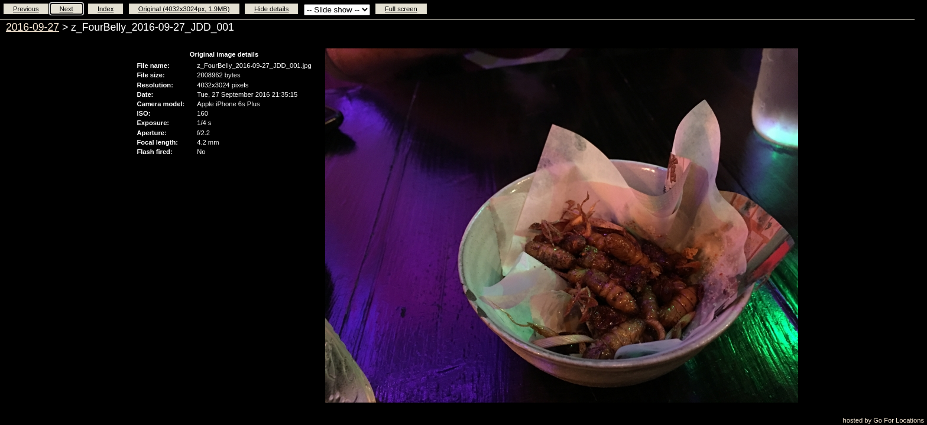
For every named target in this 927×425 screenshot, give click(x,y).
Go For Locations (898, 420)
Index (106, 8)
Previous (26, 8)
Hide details (271, 8)
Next (66, 8)
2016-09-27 (32, 27)
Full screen (401, 8)
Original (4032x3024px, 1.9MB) (184, 8)
